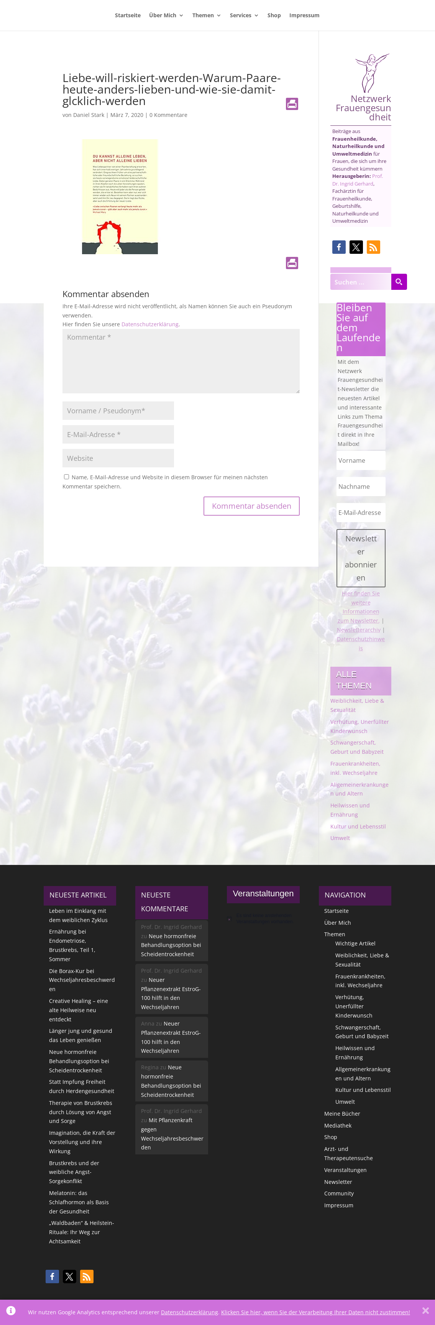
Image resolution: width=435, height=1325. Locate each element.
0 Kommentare (168, 114)
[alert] (263, 918)
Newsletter (338, 1181)
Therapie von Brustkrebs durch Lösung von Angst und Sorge (80, 1112)
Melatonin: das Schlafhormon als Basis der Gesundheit (79, 1202)
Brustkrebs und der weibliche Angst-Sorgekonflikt (74, 1172)
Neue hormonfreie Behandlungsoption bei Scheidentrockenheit (79, 1061)
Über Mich (162, 16)
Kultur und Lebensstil (358, 826)
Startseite (128, 16)
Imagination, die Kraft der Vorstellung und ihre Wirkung (82, 1142)
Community (339, 1193)
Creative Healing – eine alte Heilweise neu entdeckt (78, 1010)
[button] (339, 247)
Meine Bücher (342, 1113)
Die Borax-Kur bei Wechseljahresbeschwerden (82, 980)
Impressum (304, 16)
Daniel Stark (88, 114)
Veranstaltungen (345, 1170)
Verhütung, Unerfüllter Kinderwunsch (354, 1006)
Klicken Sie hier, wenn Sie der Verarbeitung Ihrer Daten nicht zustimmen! (315, 1312)
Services (240, 16)
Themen (203, 16)
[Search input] (361, 281)
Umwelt (340, 838)
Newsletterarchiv (359, 629)
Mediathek (337, 1125)
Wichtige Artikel (355, 943)
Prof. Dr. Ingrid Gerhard (357, 180)
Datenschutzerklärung (150, 324)
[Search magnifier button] (399, 282)
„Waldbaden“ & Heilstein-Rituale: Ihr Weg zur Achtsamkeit (81, 1232)
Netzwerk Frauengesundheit (363, 87)
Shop (274, 16)
